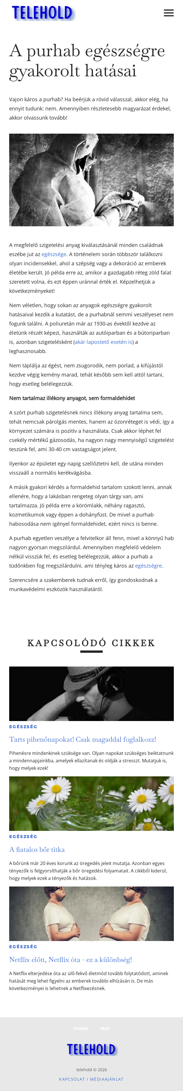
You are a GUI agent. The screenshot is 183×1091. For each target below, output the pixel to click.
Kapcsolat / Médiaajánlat (91, 1079)
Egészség (23, 726)
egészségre (148, 565)
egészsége (54, 254)
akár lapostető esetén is (103, 341)
